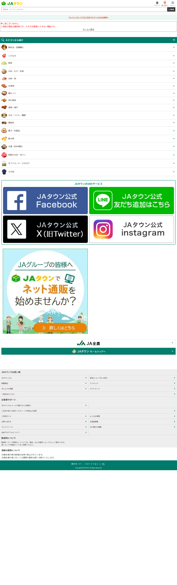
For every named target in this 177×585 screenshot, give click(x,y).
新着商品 (4, 383)
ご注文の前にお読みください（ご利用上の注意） (19, 411)
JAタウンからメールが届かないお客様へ (16, 405)
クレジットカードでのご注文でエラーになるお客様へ (88, 17)
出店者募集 (94, 421)
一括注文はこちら (8, 394)
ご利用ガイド (6, 416)
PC (103, 463)
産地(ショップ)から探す (99, 378)
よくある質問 (95, 416)
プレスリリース (7, 427)
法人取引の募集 (95, 427)
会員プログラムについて (10, 432)
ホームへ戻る (88, 29)
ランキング (94, 383)
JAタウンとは (6, 378)
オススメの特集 (7, 388)
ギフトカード (95, 388)
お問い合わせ (6, 421)
